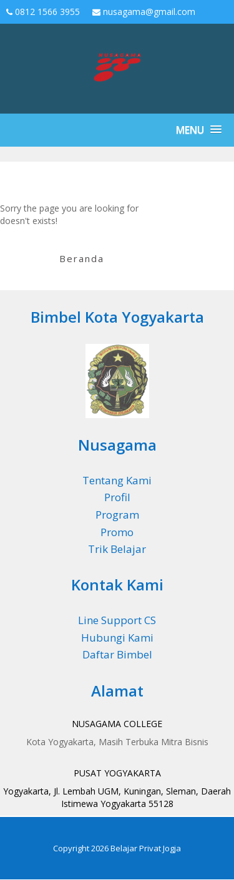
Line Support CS (117, 620)
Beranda (81, 258)
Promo (117, 532)
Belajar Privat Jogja (145, 848)
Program (117, 514)
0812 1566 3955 (43, 11)
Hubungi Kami (117, 637)
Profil (117, 497)
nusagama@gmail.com (143, 11)
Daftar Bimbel (117, 654)
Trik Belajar (117, 549)
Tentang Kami (117, 480)
